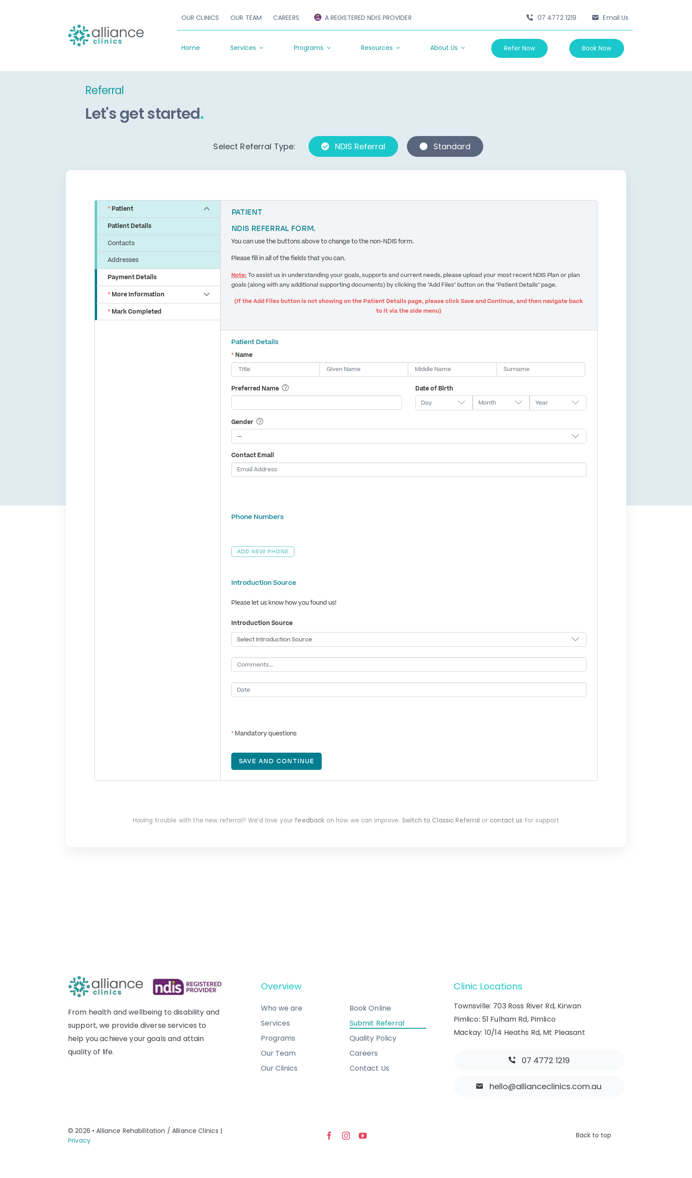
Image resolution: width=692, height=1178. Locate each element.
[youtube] (363, 1136)
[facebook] (329, 1136)
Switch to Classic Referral (441, 820)
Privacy (79, 1140)
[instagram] (346, 1136)
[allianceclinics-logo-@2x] (106, 28)
